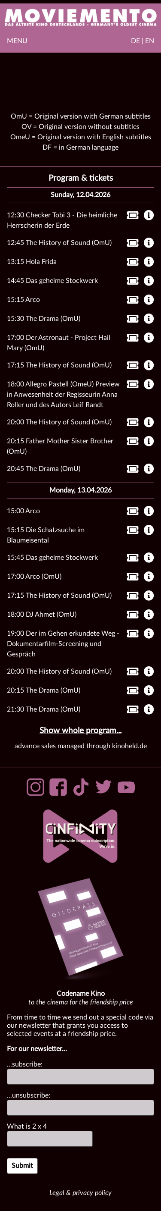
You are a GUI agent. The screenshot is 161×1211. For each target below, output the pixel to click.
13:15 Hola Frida (32, 261)
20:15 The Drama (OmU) (43, 690)
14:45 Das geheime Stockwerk (52, 280)
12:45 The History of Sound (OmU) (59, 242)
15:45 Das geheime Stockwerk (52, 557)
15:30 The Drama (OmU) (43, 318)
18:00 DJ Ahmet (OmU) (41, 614)
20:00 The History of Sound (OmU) (59, 422)
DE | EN (142, 41)
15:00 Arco (23, 511)
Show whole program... (80, 731)
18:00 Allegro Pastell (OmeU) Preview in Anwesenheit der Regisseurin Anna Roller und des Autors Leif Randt (63, 394)
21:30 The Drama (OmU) (43, 709)
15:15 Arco (23, 299)
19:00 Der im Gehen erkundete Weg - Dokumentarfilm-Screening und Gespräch (63, 644)
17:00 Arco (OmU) (34, 576)
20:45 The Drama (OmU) (43, 468)
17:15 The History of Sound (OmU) (59, 365)
